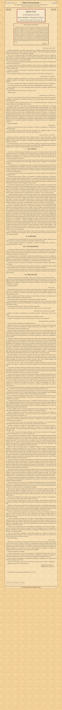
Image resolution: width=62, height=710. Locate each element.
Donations (8, 13)
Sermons (7, 15)
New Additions (9, 11)
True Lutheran (9, 22)
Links (7, 28)
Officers (7, 24)
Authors (7, 18)
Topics (7, 16)
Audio (7, 26)
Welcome (7, 9)
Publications (8, 20)
